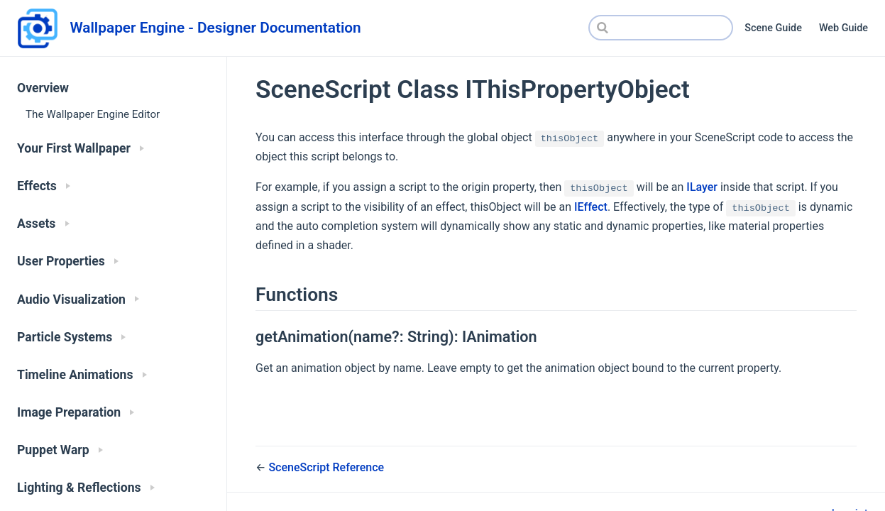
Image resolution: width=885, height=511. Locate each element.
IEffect (591, 207)
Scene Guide (773, 28)
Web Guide (843, 28)
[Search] (660, 27)
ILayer (702, 187)
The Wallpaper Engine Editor (93, 114)
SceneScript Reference (326, 467)
